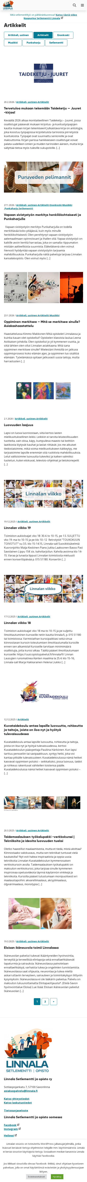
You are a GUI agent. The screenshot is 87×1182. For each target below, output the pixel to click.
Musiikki (13, 42)
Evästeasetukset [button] (36, 1176)
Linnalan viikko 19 (17, 528)
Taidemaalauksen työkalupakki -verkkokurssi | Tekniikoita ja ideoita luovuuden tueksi (39, 839)
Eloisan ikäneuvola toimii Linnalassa (31, 948)
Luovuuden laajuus (18, 425)
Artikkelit (43, 35)
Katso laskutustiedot (18, 1102)
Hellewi (10, 1135)
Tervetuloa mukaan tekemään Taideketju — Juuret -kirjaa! (42, 110)
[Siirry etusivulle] (8, 5)
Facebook (12, 1125)
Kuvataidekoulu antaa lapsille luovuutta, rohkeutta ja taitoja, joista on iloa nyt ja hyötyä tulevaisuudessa (43, 730)
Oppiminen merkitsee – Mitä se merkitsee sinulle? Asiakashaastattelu (42, 324)
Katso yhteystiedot (16, 1099)
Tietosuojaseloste (16, 1110)
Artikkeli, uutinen (18, 35)
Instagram (12, 1129)
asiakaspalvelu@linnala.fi (21, 1091)
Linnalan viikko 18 (17, 623)
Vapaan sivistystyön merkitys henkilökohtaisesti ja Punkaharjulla (42, 217)
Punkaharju (33, 42)
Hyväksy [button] (57, 1176)
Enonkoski (63, 35)
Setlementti (56, 42)
